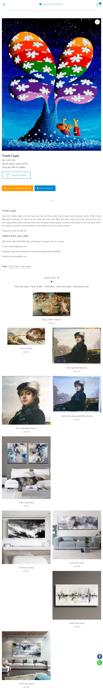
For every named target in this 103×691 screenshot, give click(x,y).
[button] (3, 4)
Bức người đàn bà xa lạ (77, 367)
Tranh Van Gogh (21, 286)
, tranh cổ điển (89, 216)
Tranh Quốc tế (51, 277)
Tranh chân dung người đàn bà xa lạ (77, 416)
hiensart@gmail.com (17, 246)
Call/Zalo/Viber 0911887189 (17, 188)
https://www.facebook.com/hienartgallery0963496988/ (36, 251)
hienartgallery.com (18, 256)
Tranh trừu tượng (63, 286)
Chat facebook (45, 188)
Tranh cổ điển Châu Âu (51, 319)
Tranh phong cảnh (80, 286)
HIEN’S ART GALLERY (53, 4)
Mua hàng (16, 174)
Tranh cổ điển (36, 286)
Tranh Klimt (49, 286)
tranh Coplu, (63, 216)
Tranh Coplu (13, 266)
